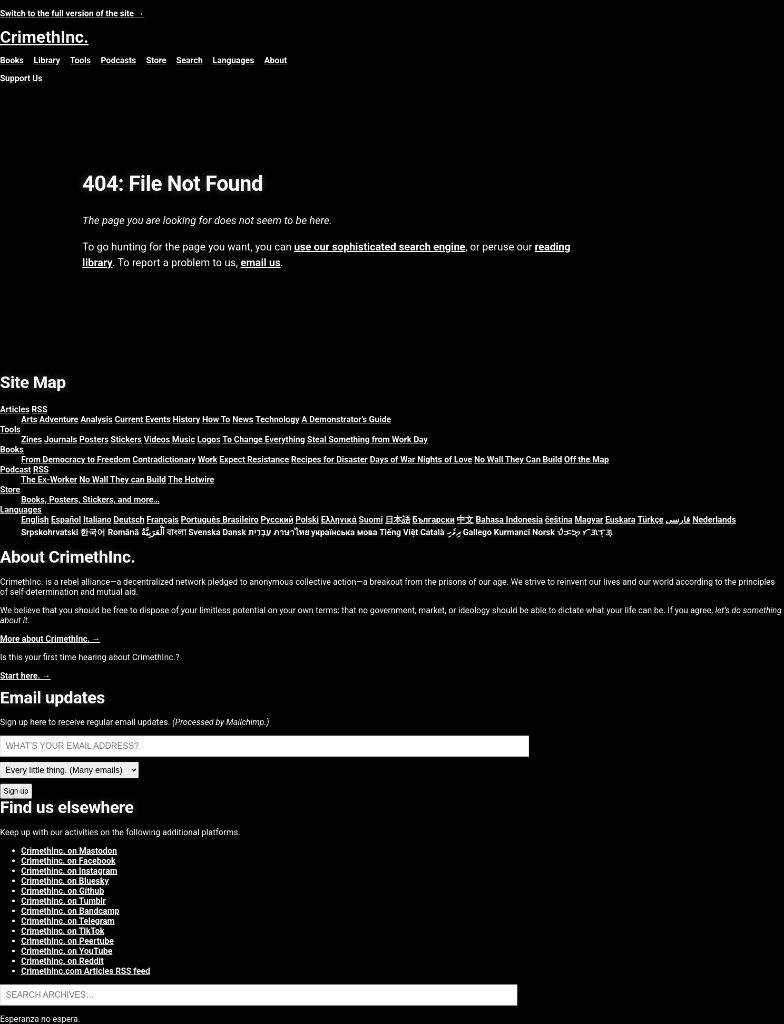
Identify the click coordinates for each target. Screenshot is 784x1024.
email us (260, 262)
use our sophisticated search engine (379, 246)
